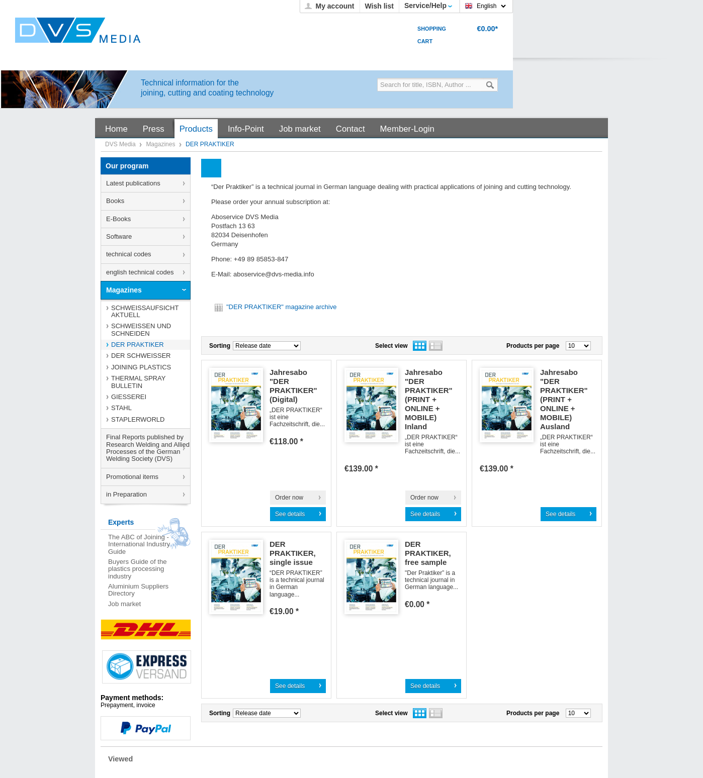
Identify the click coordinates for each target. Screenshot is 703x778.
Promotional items (132, 476)
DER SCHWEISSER (140, 355)
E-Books (118, 219)
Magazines (161, 144)
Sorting (219, 345)
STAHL (121, 408)
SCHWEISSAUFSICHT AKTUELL (145, 311)
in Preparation (126, 494)
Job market (124, 604)
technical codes (128, 254)
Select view (391, 345)
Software (119, 236)
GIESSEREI (128, 397)
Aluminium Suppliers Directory (138, 589)
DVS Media (121, 144)
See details (290, 514)
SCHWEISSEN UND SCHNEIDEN (141, 329)
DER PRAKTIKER (137, 344)
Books (115, 201)
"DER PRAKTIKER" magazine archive (275, 307)
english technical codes (139, 272)
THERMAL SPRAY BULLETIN (138, 381)
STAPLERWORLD (137, 419)
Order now (289, 497)
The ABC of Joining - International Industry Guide (139, 544)
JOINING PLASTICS (141, 367)
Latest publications (133, 183)
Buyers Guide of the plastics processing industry (137, 569)
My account (334, 6)
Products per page (532, 345)
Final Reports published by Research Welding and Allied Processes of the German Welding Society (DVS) (148, 447)
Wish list (379, 6)
